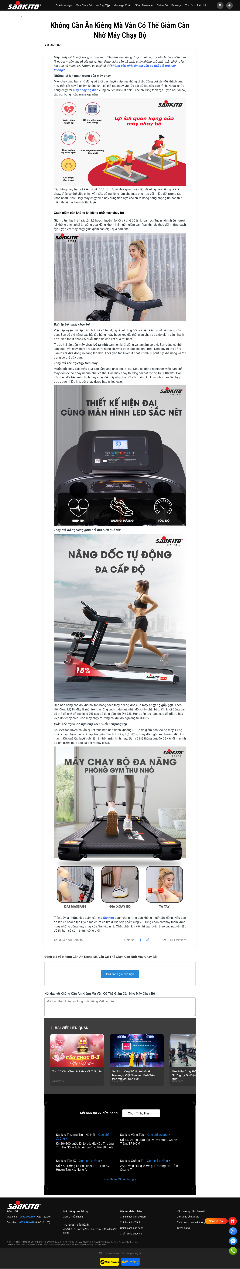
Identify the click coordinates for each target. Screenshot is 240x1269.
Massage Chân (122, 5)
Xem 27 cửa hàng (73, 1217)
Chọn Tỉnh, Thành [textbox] (140, 1113)
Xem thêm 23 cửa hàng (120, 1179)
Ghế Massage (64, 5)
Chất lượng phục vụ (131, 1234)
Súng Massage (144, 5)
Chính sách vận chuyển (133, 1217)
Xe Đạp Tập (103, 5)
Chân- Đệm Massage (169, 5)
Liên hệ (201, 5)
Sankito (108, 917)
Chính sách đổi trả (130, 1222)
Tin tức (189, 5)
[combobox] (141, 1113)
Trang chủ (13, 16)
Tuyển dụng (183, 1228)
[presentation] (53, 1065)
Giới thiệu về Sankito (188, 1217)
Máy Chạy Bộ (84, 5)
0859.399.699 (27, 1217)
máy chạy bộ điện (85, 90)
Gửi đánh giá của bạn (120, 974)
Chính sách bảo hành (131, 1228)
